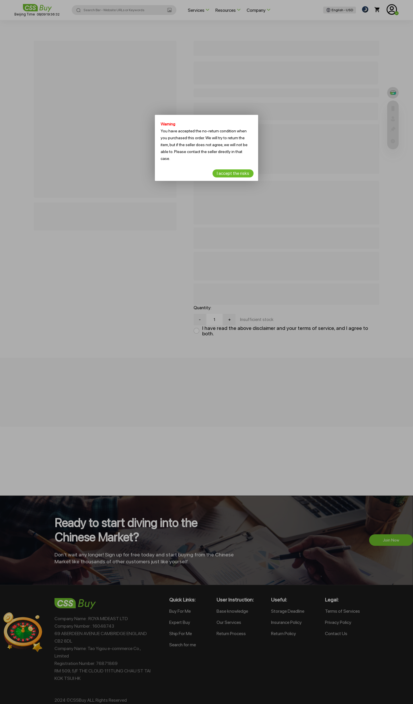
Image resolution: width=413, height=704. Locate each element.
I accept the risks (233, 173)
